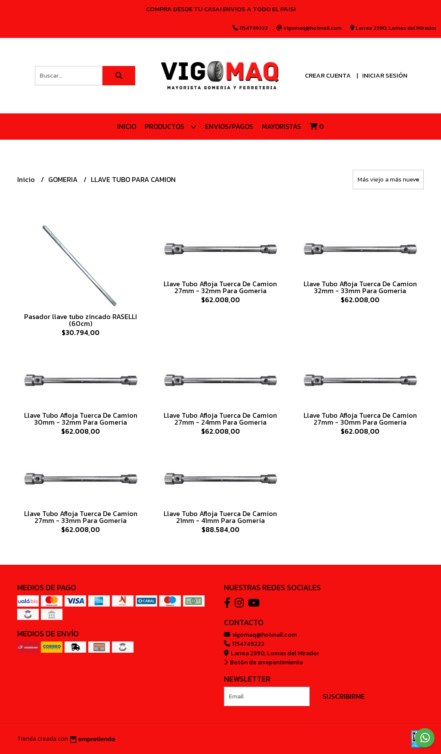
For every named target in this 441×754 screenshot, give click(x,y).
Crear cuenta (328, 75)
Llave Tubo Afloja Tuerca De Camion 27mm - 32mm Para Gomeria (220, 287)
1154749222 (244, 643)
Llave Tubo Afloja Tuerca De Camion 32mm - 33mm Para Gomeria (360, 287)
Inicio (126, 126)
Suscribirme (344, 696)
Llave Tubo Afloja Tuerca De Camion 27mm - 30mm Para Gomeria (360, 418)
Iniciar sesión (384, 75)
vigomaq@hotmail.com (260, 634)
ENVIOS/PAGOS (229, 126)
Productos (170, 126)
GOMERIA (63, 179)
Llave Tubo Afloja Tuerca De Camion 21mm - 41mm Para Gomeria (220, 517)
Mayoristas (281, 126)
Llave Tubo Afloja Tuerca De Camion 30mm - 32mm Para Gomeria (80, 418)
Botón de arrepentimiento (263, 662)
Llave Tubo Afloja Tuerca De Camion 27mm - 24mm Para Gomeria (220, 418)
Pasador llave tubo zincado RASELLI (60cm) (80, 320)
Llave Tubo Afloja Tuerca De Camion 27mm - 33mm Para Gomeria (80, 517)
